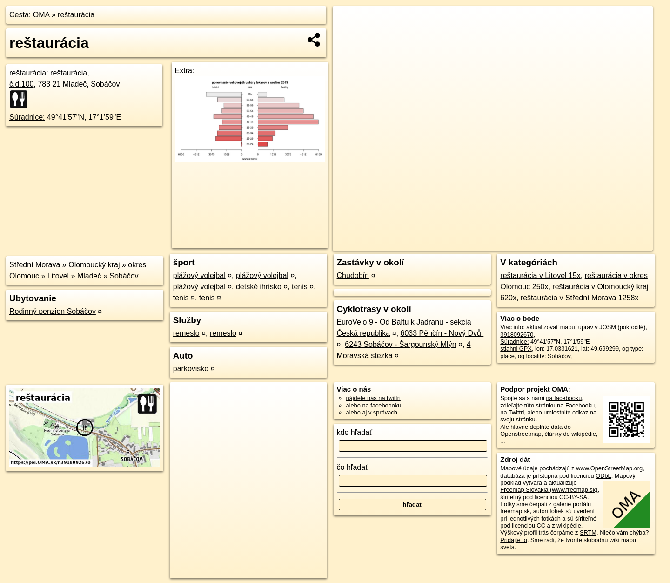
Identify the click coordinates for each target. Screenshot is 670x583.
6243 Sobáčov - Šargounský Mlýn (400, 344)
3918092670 (516, 334)
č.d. (21, 84)
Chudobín (353, 275)
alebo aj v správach (371, 412)
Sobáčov (123, 276)
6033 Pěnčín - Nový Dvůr (442, 333)
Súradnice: (27, 117)
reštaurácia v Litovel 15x (540, 275)
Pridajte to (513, 539)
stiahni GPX (516, 348)
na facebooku (564, 397)
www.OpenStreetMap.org (609, 468)
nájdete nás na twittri (373, 397)
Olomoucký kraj (94, 265)
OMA (41, 15)
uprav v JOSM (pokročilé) (611, 327)
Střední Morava (34, 265)
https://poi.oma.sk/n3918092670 (611, 243)
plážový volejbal (199, 275)
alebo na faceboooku (374, 405)
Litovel (58, 276)
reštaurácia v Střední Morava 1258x (579, 298)
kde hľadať (355, 432)
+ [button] (349, 22)
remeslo (186, 333)
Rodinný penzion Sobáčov (52, 311)
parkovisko (190, 369)
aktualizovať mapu (550, 327)
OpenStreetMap (492, 243)
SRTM (588, 532)
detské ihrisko (258, 287)
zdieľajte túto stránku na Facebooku (547, 405)
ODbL (603, 475)
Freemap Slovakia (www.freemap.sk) (548, 489)
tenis (300, 287)
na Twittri (512, 412)
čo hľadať (352, 467)
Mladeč (89, 276)
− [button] (349, 36)
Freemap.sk (540, 243)
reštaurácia (76, 15)
